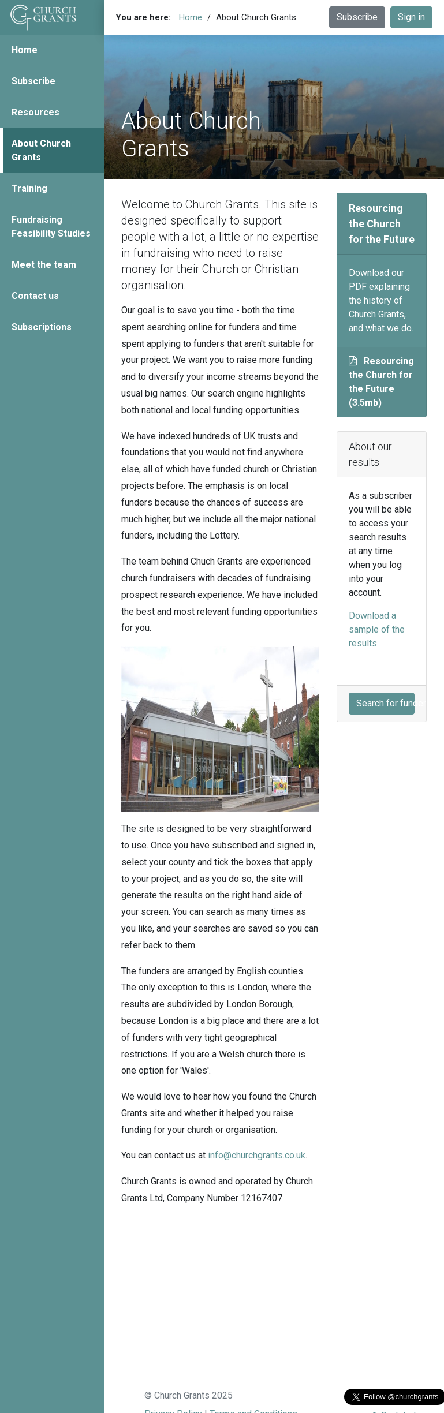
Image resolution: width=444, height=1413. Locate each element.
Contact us (35, 295)
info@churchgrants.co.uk (256, 1155)
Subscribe (33, 81)
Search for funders (385, 703)
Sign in (411, 17)
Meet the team (44, 264)
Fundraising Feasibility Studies (51, 226)
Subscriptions (42, 327)
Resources (35, 112)
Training (29, 188)
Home (25, 49)
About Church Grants (41, 150)
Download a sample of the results (377, 629)
